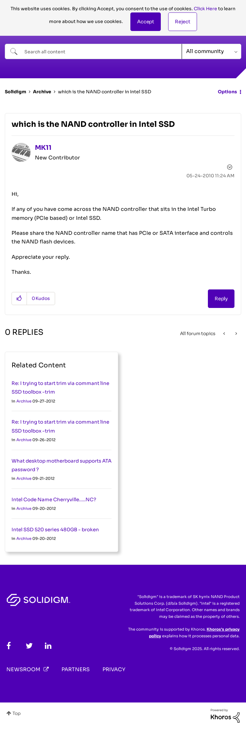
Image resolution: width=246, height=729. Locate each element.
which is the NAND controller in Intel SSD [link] (104, 92)
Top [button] (16, 713)
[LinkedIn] (48, 645)
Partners (76, 669)
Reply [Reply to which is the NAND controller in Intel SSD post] (221, 298)
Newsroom (23, 669)
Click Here (205, 9)
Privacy (113, 669)
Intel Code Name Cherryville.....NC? (54, 499)
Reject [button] (182, 22)
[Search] (93, 51)
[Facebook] (8, 645)
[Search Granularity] (211, 51)
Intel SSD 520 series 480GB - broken (55, 529)
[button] (145, 21)
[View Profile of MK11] (43, 148)
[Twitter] (29, 645)
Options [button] (227, 92)
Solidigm (15, 92)
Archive (42, 92)
